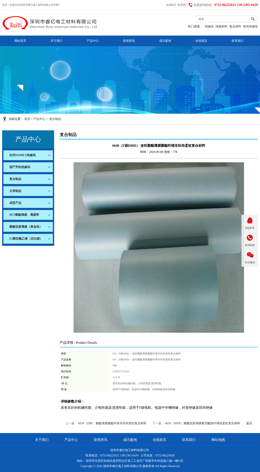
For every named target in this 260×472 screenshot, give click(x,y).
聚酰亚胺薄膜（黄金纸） (25, 226)
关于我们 (56, 40)
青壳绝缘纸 (250, 26)
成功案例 (165, 40)
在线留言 (171, 4)
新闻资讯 (129, 40)
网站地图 (218, 440)
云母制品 (15, 191)
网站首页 (20, 40)
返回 (249, 423)
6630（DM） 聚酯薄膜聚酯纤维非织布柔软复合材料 (112, 423)
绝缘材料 (221, 26)
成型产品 (15, 202)
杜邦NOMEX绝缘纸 (22, 155)
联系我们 (183, 4)
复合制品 (55, 119)
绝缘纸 (209, 26)
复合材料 (235, 26)
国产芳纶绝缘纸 (19, 167)
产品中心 (93, 40)
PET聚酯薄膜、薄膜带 (24, 214)
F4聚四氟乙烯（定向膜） (26, 238)
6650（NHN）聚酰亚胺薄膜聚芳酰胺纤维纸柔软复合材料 (202, 423)
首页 (27, 119)
